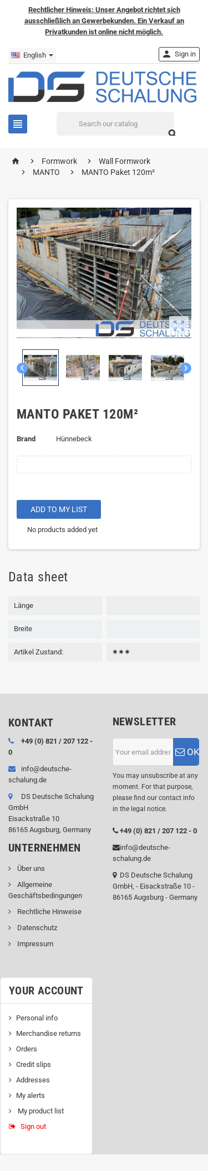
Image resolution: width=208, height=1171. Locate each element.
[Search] (116, 124)
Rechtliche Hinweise (49, 911)
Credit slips (33, 1064)
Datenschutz (36, 928)
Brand (26, 439)
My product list (40, 1111)
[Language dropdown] (32, 55)
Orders (26, 1049)
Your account (46, 990)
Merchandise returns (48, 1033)
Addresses (33, 1080)
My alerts (30, 1095)
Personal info (37, 1018)
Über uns (30, 868)
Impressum (34, 944)
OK (187, 751)
